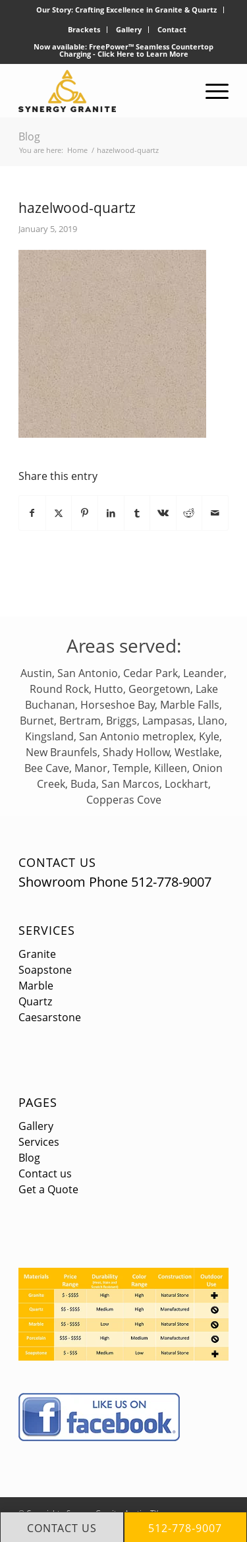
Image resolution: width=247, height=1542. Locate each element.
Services (46, 930)
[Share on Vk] (163, 513)
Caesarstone (49, 1017)
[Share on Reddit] (189, 513)
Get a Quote (48, 1189)
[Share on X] (59, 513)
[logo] (102, 91)
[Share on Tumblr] (137, 513)
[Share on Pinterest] (84, 513)
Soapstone (45, 970)
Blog (29, 136)
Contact (171, 29)
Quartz (35, 1001)
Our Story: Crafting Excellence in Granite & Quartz (126, 10)
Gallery (129, 29)
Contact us (45, 1173)
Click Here (115, 54)
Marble (35, 985)
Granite (37, 954)
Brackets (84, 29)
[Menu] (210, 91)
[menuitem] (127, 10)
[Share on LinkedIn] (111, 513)
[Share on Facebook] (32, 513)
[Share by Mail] (215, 513)
